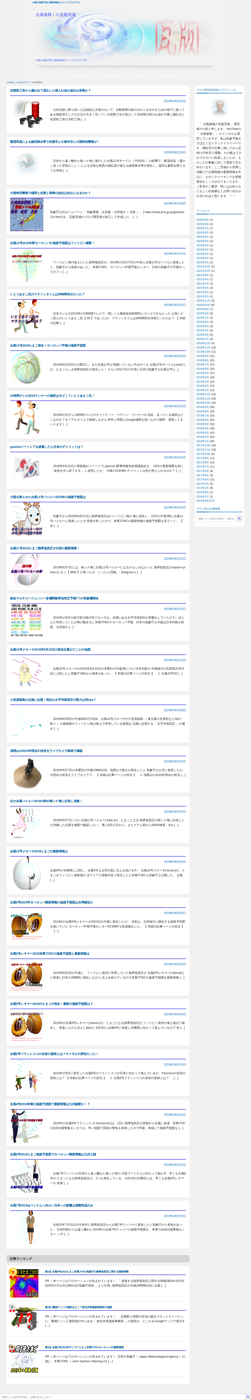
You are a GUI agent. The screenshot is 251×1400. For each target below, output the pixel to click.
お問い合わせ (48, 75)
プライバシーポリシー (202, 75)
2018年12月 (203, 394)
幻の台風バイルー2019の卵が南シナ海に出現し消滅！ (46, 801)
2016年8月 (202, 492)
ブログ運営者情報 (109, 75)
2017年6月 (202, 471)
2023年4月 (202, 249)
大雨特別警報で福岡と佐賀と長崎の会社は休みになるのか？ (50, 193)
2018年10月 (203, 402)
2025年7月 (202, 228)
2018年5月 (202, 424)
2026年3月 (202, 219)
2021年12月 (203, 266)
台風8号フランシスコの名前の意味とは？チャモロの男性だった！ (54, 1054)
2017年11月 (203, 449)
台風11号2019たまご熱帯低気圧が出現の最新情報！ (45, 548)
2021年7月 (202, 283)
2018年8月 (202, 411)
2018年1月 (202, 441)
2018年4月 (202, 428)
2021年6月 (202, 287)
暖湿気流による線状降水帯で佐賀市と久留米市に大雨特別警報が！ (55, 141)
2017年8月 (202, 462)
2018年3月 (202, 432)
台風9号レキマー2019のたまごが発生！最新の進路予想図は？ (51, 1003)
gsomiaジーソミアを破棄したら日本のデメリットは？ (46, 446)
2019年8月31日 (205, 500)
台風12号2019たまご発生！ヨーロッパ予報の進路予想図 (48, 345)
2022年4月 (202, 262)
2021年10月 (203, 270)
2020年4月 (202, 330)
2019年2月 (202, 385)
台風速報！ (140, 75)
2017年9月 (202, 458)
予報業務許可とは (171, 75)
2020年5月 (202, 326)
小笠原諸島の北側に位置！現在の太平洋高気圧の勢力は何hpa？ (53, 699)
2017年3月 (202, 483)
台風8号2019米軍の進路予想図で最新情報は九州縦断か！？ (50, 1104)
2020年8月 (202, 313)
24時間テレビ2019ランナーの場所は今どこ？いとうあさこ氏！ (52, 395)
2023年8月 (202, 241)
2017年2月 (202, 488)
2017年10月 (203, 454)
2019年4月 (202, 377)
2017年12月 (203, 445)
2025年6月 (202, 232)
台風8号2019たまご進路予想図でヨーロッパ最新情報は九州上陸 (53, 1154)
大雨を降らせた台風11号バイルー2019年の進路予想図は (48, 497)
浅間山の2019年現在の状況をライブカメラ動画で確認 (46, 750)
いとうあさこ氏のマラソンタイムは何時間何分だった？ (47, 294)
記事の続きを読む (172, 127)
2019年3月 (202, 381)
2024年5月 (202, 236)
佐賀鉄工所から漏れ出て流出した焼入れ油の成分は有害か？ (50, 90)
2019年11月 (203, 347)
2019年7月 (202, 364)
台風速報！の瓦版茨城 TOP (18, 82)
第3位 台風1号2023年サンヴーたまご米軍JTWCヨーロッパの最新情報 (84, 1347)
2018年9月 (202, 407)
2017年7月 (202, 466)
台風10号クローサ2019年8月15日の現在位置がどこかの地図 (50, 649)
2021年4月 (202, 292)
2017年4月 (202, 479)
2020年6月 (202, 322)
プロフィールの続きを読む (219, 202)
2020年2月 (202, 339)
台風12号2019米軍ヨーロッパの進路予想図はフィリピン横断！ (52, 243)
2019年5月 (202, 373)
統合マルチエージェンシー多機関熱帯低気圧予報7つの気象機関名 (54, 598)
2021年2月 (202, 296)
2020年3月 (202, 334)
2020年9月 (202, 309)
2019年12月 (203, 343)
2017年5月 (202, 475)
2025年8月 (202, 224)
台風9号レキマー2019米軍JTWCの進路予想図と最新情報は (49, 953)
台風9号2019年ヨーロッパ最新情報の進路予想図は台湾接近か (51, 902)
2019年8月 (202, 360)
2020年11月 (203, 300)
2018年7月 (202, 415)
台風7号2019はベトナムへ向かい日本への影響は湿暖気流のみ (51, 1205)
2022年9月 (202, 253)
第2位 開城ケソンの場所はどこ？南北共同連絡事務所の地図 (78, 1307)
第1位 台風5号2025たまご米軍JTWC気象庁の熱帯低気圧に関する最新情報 (87, 1271)
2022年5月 (202, 258)
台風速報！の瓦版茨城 (56, 14)
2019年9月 (202, 356)
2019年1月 (202, 390)
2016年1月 (202, 496)
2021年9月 (202, 275)
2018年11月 (203, 398)
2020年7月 (202, 317)
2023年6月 (202, 245)
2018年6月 (202, 419)
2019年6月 (202, 368)
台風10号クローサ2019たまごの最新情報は (39, 851)
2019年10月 (203, 351)
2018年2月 (202, 436)
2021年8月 (202, 279)
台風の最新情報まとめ (78, 75)
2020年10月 (203, 305)
